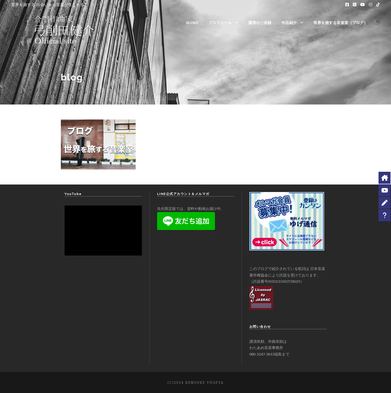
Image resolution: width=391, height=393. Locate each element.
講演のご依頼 (260, 22)
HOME (192, 22)
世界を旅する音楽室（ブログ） (340, 22)
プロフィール (220, 22)
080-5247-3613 (261, 354)
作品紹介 (289, 22)
